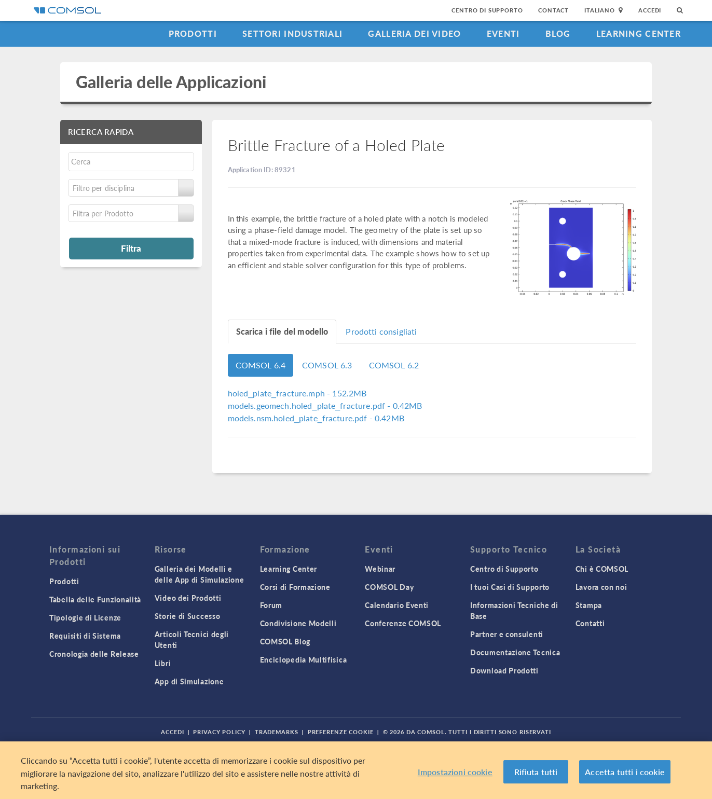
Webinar (380, 568)
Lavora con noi (601, 587)
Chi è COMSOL (602, 568)
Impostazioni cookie (455, 772)
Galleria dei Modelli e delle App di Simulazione (199, 574)
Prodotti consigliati (381, 331)
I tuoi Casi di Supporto (510, 587)
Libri (163, 663)
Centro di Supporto (487, 10)
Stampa (589, 605)
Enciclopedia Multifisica (303, 659)
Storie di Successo (188, 616)
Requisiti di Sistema (85, 635)
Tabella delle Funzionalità (95, 599)
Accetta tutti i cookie (625, 772)
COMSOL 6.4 (261, 365)
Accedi (649, 10)
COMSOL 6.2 (394, 365)
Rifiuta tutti (536, 772)
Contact (553, 10)
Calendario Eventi (397, 605)
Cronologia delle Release (94, 654)
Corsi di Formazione (295, 587)
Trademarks (276, 732)
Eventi (503, 33)
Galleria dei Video (414, 33)
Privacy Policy (219, 732)
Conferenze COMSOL (403, 623)
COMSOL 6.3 (327, 365)
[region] (356, 770)
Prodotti (193, 33)
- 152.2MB (297, 393)
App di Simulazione (189, 681)
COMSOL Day (389, 587)
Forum (271, 605)
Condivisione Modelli (298, 623)
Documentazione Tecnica (515, 652)
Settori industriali (292, 33)
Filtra (131, 248)
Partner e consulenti (506, 634)
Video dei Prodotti (188, 598)
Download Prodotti (504, 670)
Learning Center (638, 33)
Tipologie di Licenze (85, 617)
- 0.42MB (325, 405)
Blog (558, 33)
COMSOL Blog (285, 641)
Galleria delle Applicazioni (171, 82)
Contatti (590, 623)
